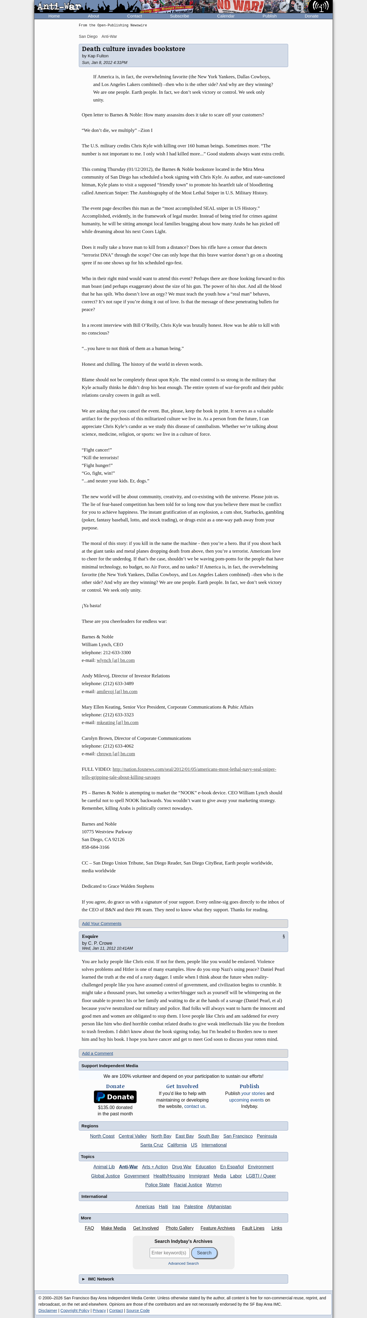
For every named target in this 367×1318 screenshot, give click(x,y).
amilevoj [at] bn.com (117, 691)
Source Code (138, 1310)
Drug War (182, 1166)
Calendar (226, 15)
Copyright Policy (74, 1310)
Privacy (99, 1310)
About (93, 15)
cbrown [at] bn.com (116, 753)
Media (220, 1176)
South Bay (208, 1136)
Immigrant (199, 1176)
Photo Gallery (180, 1228)
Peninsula (267, 1136)
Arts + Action (155, 1166)
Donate (312, 15)
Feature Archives (218, 1228)
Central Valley (133, 1136)
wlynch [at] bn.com (116, 660)
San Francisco (238, 1136)
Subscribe (179, 15)
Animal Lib (104, 1166)
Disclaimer (47, 1310)
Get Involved (146, 1228)
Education (206, 1166)
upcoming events (246, 1100)
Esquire (90, 936)
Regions (89, 1125)
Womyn (214, 1184)
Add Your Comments (102, 923)
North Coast (102, 1136)
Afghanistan (219, 1206)
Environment (261, 1166)
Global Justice (105, 1176)
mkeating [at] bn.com (117, 722)
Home (54, 15)
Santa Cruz (151, 1145)
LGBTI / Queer (261, 1176)
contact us (194, 1106)
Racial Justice (188, 1184)
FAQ (89, 1228)
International (214, 1145)
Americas (145, 1206)
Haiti (163, 1206)
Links (277, 1228)
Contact (134, 15)
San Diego (88, 36)
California (177, 1145)
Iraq (176, 1206)
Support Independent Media (109, 1065)
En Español (232, 1166)
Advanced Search (183, 1263)
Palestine (193, 1206)
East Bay (184, 1136)
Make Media (113, 1228)
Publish (270, 15)
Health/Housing (169, 1176)
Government (136, 1176)
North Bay (161, 1136)
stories (253, 1093)
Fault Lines (253, 1228)
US (194, 1145)
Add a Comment (97, 1053)
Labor (236, 1176)
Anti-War (109, 36)
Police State (157, 1184)
